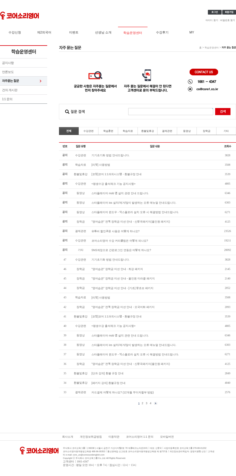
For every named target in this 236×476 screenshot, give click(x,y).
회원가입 (229, 12)
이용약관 (113, 436)
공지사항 (8, 63)
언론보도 (8, 72)
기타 (226, 130)
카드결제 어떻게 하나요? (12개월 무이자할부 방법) (122, 392)
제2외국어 (44, 32)
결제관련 (167, 130)
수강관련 (88, 130)
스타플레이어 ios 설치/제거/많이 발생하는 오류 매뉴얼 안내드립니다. (133, 345)
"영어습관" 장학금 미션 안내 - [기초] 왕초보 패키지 (122, 288)
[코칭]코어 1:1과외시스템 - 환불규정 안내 (116, 316)
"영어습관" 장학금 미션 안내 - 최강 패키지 (117, 269)
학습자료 (128, 130)
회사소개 (67, 436)
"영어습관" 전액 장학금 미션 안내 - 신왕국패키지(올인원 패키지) (130, 363)
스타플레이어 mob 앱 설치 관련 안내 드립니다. (120, 335)
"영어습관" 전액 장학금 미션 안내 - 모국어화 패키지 (123, 307)
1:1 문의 (7, 99)
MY (191, 32)
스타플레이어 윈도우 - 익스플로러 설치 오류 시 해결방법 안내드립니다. (135, 354)
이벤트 (73, 32)
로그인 (214, 12)
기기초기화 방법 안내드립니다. (110, 259)
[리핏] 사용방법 (100, 297)
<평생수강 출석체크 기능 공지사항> (113, 325)
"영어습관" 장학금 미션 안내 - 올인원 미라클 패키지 (123, 278)
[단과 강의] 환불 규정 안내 (107, 373)
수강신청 (14, 32)
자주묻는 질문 (10, 81)
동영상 (187, 130)
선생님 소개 (103, 32)
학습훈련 (108, 130)
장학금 (206, 130)
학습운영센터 (132, 32)
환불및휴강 (147, 130)
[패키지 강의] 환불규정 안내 (108, 382)
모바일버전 (167, 436)
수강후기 (162, 32)
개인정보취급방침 (91, 436)
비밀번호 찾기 (227, 20)
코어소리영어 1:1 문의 (139, 436)
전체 (68, 131)
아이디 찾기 (212, 20)
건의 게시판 (9, 90)
